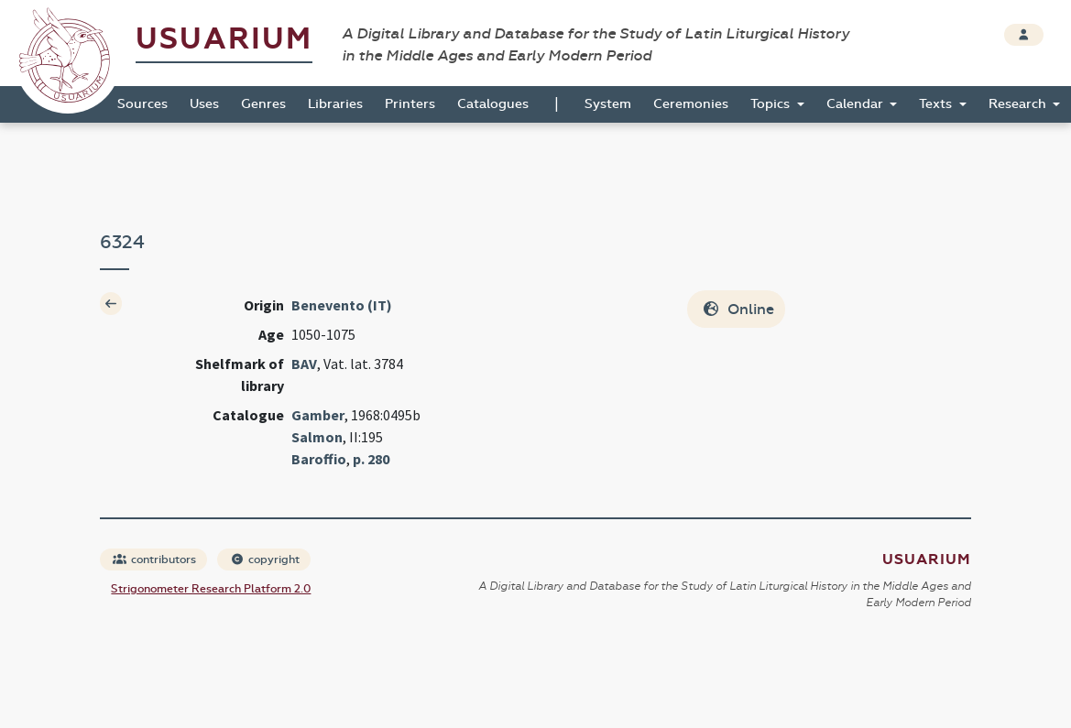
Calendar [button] (856, 104)
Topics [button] (771, 104)
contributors (154, 559)
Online (738, 309)
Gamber (317, 415)
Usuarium (224, 39)
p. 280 (371, 459)
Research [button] (1019, 104)
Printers (410, 104)
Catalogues (493, 104)
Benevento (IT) (341, 305)
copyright (265, 559)
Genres (263, 104)
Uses (204, 104)
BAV (304, 363)
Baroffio (318, 459)
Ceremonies (690, 104)
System (608, 104)
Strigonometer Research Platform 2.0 (211, 588)
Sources (142, 104)
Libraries (335, 104)
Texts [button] (937, 104)
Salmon (317, 437)
